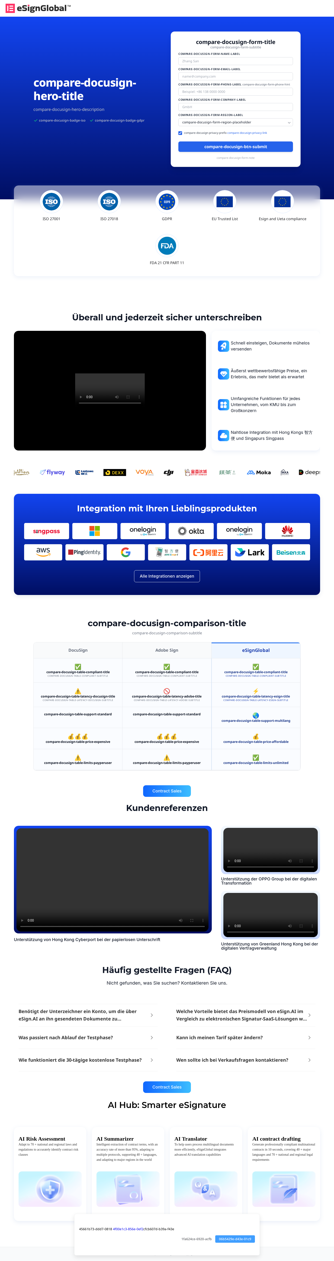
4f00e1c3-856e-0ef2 (128, 1229)
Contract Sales (167, 791)
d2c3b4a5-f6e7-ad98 (270, 850)
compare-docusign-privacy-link (247, 133)
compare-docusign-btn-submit (235, 146)
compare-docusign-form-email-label (209, 69)
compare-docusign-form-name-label (209, 54)
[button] (87, 1015)
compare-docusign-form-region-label (210, 115)
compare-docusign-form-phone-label (234, 84)
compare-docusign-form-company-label (212, 99)
